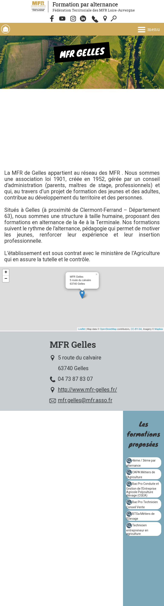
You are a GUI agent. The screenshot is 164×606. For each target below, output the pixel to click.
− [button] (5, 279)
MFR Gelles (73, 344)
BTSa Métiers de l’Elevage (140, 516)
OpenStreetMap (108, 329)
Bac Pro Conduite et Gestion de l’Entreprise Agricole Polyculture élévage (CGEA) (142, 489)
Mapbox (159, 329)
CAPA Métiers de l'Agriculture (140, 474)
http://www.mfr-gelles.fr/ (87, 390)
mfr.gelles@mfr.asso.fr (85, 400)
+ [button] (5, 272)
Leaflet (81, 329)
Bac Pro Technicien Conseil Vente (142, 504)
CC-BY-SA (136, 329)
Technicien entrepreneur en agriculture (137, 529)
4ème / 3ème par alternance (141, 463)
